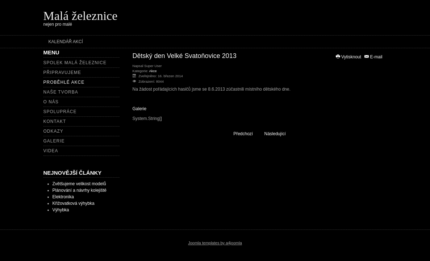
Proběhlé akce (64, 82)
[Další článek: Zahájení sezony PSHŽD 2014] (278, 133)
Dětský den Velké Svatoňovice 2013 (185, 55)
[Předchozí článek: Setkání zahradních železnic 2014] (240, 133)
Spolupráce (60, 111)
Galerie (54, 141)
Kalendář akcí (66, 41)
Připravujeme (62, 72)
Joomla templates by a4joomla (215, 243)
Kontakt (54, 121)
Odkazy (53, 131)
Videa (50, 150)
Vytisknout (349, 56)
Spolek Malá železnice (75, 62)
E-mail (373, 56)
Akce (152, 71)
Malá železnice (80, 15)
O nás (51, 101)
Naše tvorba (60, 92)
